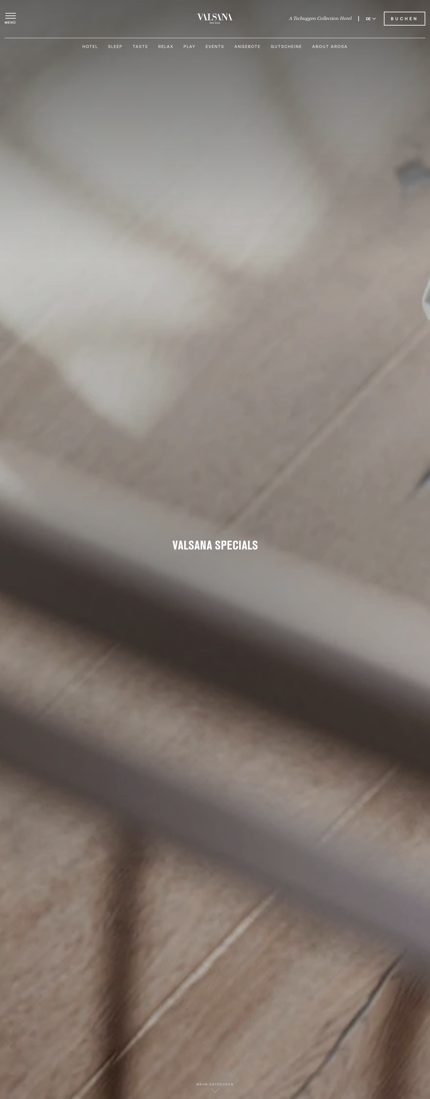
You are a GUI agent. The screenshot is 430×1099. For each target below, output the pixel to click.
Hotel (90, 46)
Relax (165, 46)
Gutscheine (286, 46)
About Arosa (330, 46)
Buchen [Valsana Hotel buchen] (404, 18)
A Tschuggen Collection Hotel (320, 18)
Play (190, 46)
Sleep (115, 46)
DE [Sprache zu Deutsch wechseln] (371, 18)
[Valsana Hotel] (215, 18)
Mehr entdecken (215, 1087)
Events (215, 46)
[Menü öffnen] (10, 18)
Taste (140, 46)
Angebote (247, 46)
